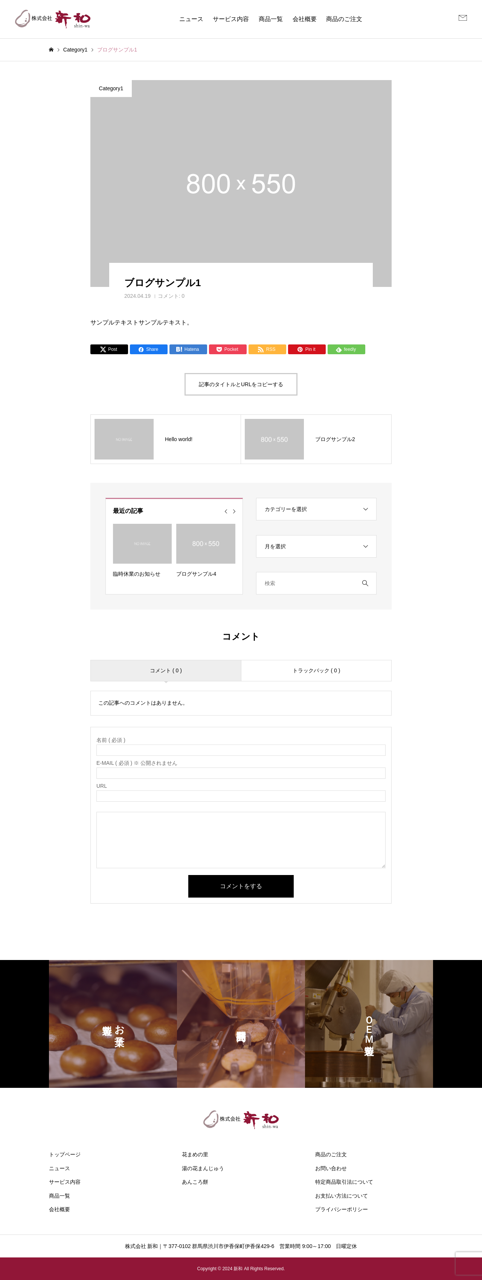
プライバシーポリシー (341, 1209)
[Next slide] (234, 511)
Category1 (111, 88)
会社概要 (305, 19)
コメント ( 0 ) (166, 670)
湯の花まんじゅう (203, 1168)
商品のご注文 (344, 19)
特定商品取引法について (344, 1182)
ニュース (191, 19)
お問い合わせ (331, 1168)
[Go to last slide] (226, 511)
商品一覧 (271, 19)
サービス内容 (231, 19)
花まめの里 (195, 1154)
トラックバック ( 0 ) (316, 670)
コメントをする (241, 886)
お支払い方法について (341, 1196)
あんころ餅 (195, 1182)
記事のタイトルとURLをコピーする (241, 384)
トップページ (65, 1154)
